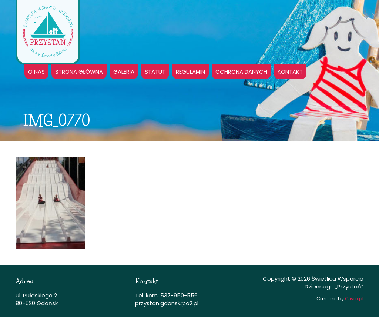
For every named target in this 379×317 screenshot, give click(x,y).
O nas (36, 72)
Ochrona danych (241, 72)
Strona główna (79, 72)
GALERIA (123, 72)
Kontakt (290, 72)
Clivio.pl (354, 299)
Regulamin (190, 72)
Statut (155, 72)
